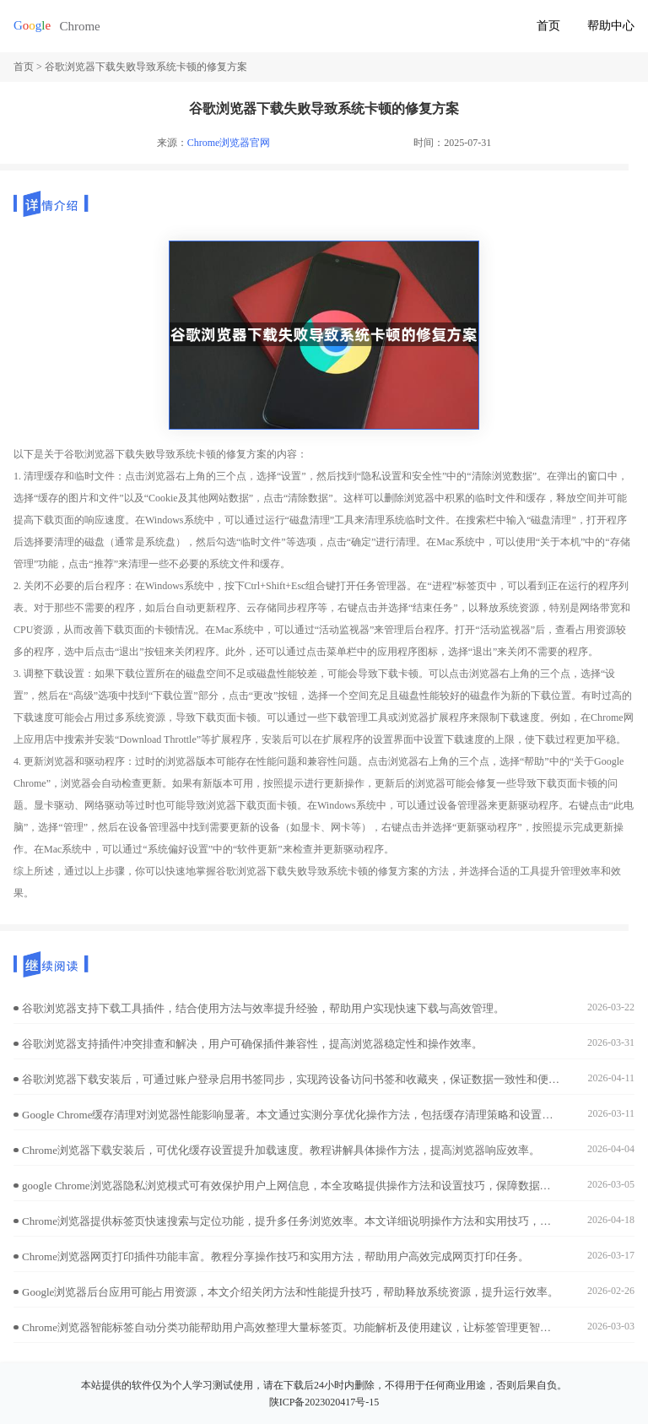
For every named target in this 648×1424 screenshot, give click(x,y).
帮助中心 (610, 25)
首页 (548, 25)
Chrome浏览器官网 (229, 143)
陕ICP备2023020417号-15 (324, 1402)
